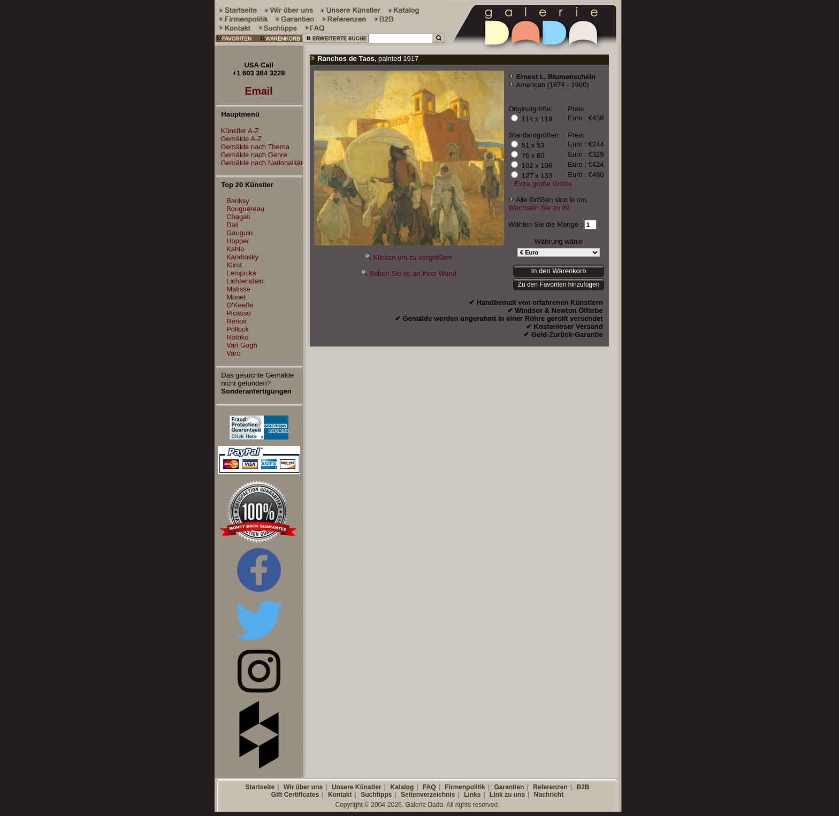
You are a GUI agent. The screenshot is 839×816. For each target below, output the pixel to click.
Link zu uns (507, 794)
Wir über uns (303, 787)
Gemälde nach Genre (251, 155)
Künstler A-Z (238, 131)
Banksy (237, 201)
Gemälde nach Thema (252, 147)
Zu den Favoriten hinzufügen (559, 284)
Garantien (509, 787)
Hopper (237, 241)
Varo (233, 353)
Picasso (238, 313)
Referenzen (550, 787)
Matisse (238, 289)
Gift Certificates (295, 794)
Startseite (259, 787)
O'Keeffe (239, 305)
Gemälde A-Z (239, 139)
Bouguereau (245, 209)
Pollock (237, 329)
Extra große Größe (543, 184)
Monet (236, 297)
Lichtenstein (244, 281)
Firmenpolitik (465, 787)
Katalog (402, 787)
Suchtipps (376, 794)
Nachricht (548, 794)
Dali (232, 225)
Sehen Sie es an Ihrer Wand (412, 274)
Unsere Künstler (357, 787)
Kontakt (340, 794)
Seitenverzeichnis (428, 794)
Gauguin (239, 233)
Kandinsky (242, 257)
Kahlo (235, 249)
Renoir (236, 321)
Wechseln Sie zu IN (538, 208)
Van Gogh (241, 345)
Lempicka (241, 273)
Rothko (237, 337)
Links (472, 794)
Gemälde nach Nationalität (259, 163)
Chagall (238, 217)
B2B (582, 787)
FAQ (429, 787)
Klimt (234, 265)
